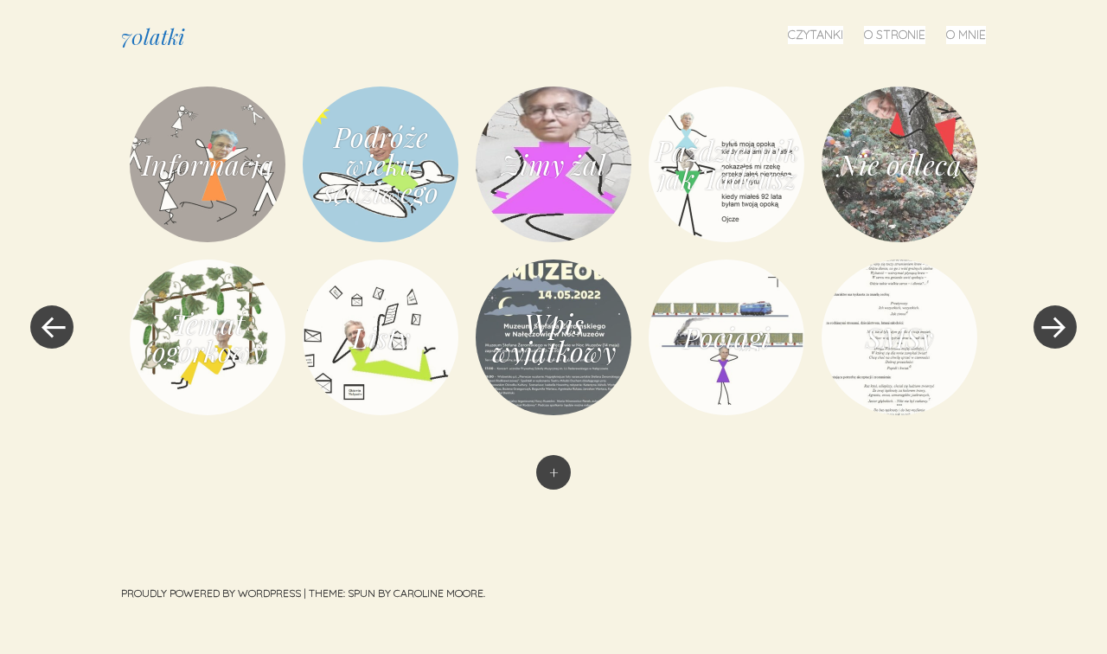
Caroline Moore (438, 593)
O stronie (894, 34)
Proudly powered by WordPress (211, 593)
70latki (152, 36)
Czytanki (815, 34)
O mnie (966, 34)
